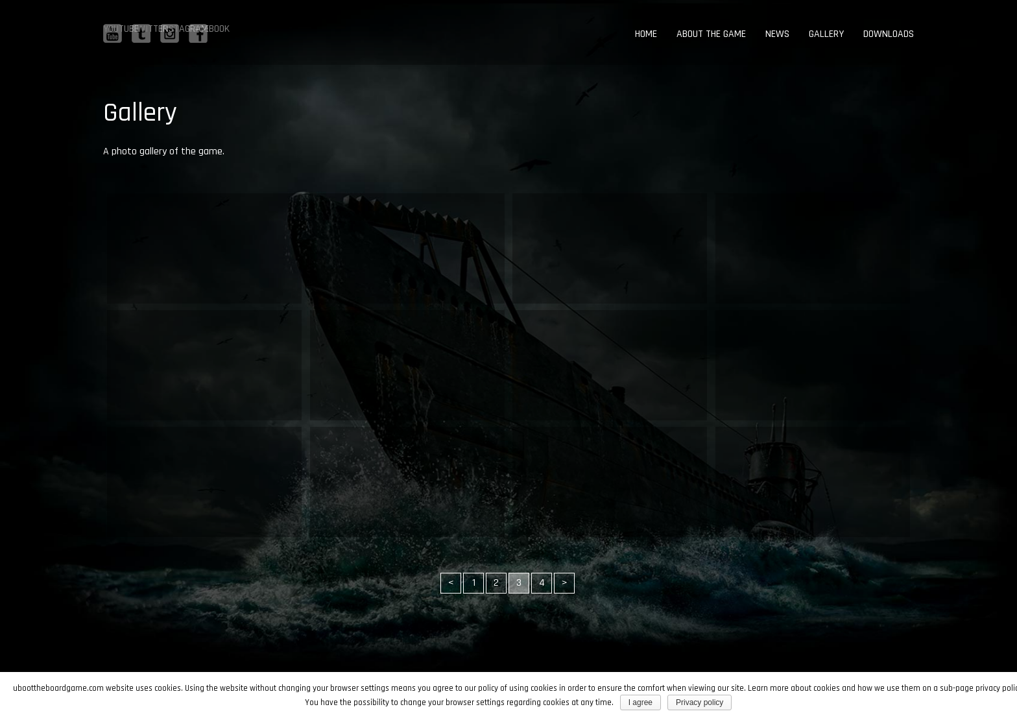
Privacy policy (699, 702)
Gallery (826, 34)
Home (646, 34)
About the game (711, 34)
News (777, 34)
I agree (640, 702)
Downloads (888, 34)
